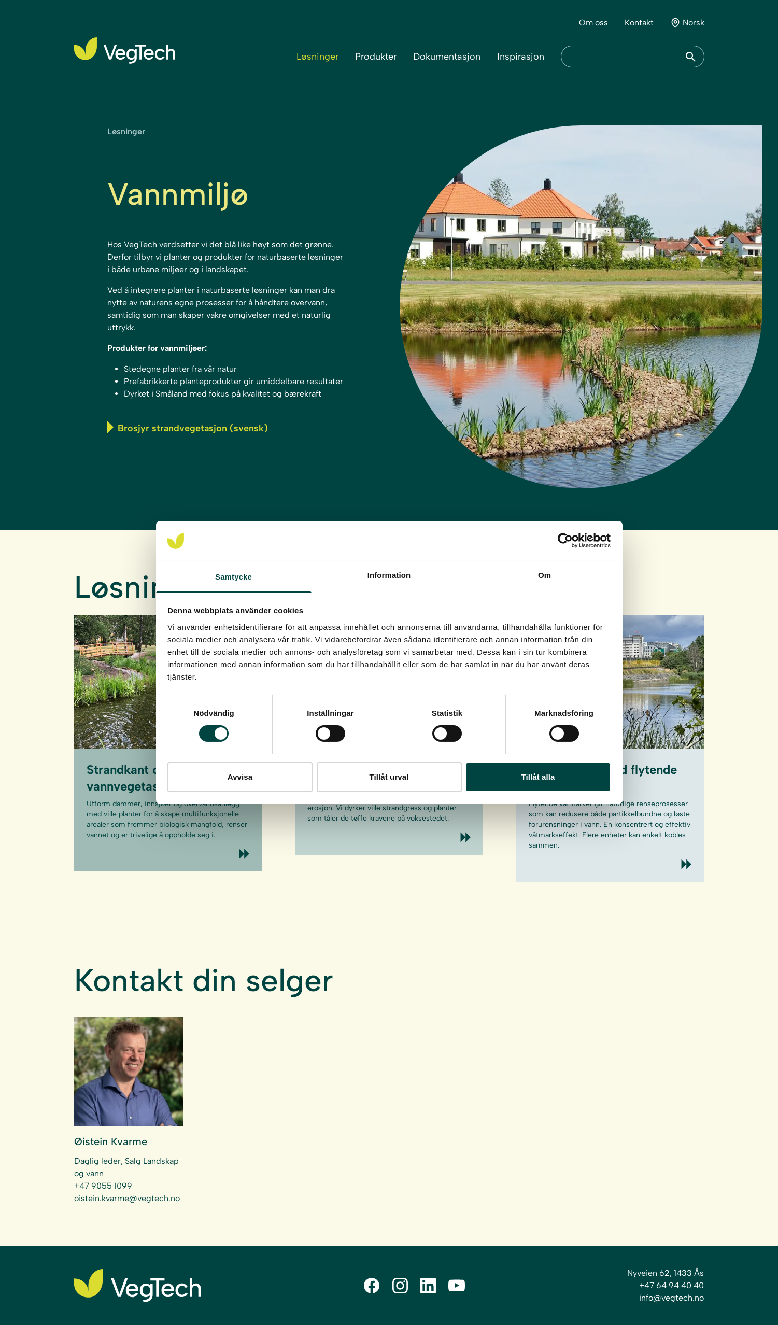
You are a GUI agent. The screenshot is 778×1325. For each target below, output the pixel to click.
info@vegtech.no (671, 1298)
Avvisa (240, 776)
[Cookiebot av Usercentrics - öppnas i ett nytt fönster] (565, 540)
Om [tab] (544, 575)
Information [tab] (389, 575)
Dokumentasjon (446, 56)
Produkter (376, 56)
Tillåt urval (389, 776)
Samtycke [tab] (233, 576)
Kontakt (639, 22)
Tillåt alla (538, 776)
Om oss (593, 22)
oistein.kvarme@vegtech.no (127, 1198)
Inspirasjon (520, 56)
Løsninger (317, 56)
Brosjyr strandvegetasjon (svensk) (187, 427)
